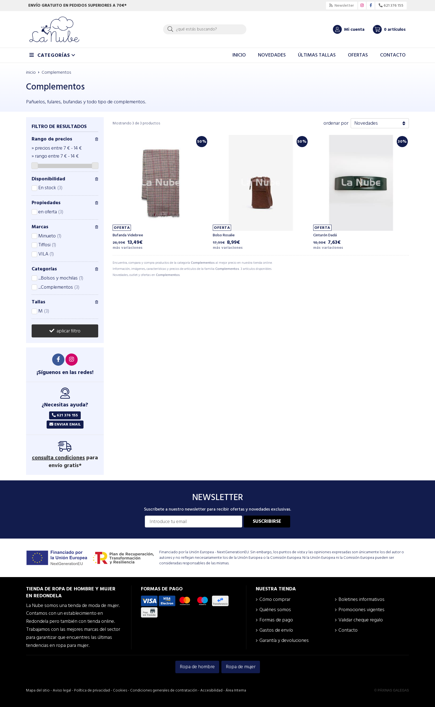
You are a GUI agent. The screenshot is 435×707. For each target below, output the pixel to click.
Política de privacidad (92, 690)
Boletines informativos (361, 599)
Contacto (348, 630)
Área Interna (236, 690)
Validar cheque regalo (360, 619)
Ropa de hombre (197, 666)
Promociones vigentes (361, 609)
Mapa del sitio (38, 690)
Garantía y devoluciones (284, 640)
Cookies (120, 690)
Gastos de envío (276, 630)
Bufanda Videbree (128, 235)
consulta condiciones (58, 458)
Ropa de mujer (241, 666)
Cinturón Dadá (325, 235)
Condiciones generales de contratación (163, 690)
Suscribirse (267, 521)
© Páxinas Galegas (391, 690)
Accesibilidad (211, 690)
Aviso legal (62, 690)
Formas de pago (276, 619)
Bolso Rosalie (224, 235)
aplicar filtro (68, 330)
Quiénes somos (275, 609)
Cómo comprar (274, 599)
